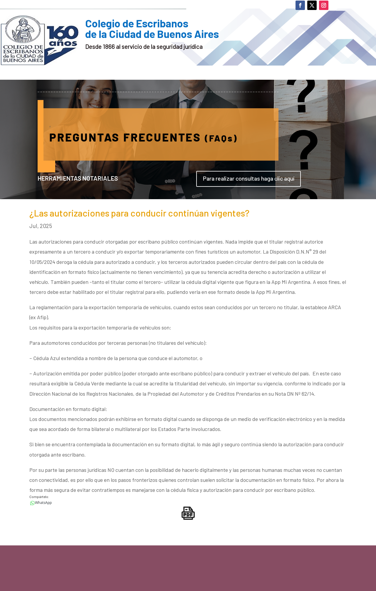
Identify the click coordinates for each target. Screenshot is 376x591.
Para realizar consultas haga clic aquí (248, 178)
